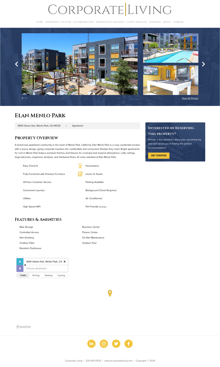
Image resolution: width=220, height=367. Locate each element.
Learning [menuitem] (155, 21)
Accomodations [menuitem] (83, 21)
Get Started (159, 155)
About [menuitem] (167, 21)
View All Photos (190, 98)
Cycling (61, 275)
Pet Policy (103, 206)
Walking (49, 275)
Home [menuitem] (39, 21)
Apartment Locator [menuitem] (58, 21)
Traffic (23, 275)
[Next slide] (203, 64)
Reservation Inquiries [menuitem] (110, 21)
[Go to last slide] (16, 64)
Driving (35, 275)
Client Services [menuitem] (136, 21)
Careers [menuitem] (178, 21)
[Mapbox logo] (23, 327)
